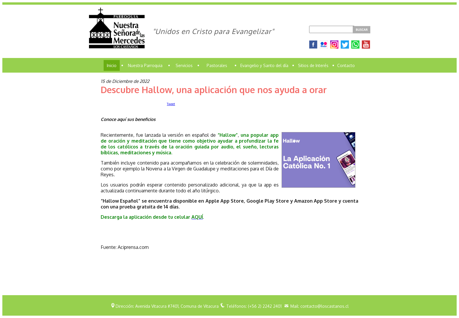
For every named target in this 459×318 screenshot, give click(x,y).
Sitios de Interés (313, 65)
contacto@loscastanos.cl (324, 306)
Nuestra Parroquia (145, 65)
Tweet (171, 104)
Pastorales (217, 65)
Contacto (346, 65)
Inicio (112, 65)
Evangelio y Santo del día (264, 65)
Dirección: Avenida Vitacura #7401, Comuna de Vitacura (167, 306)
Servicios (184, 65)
